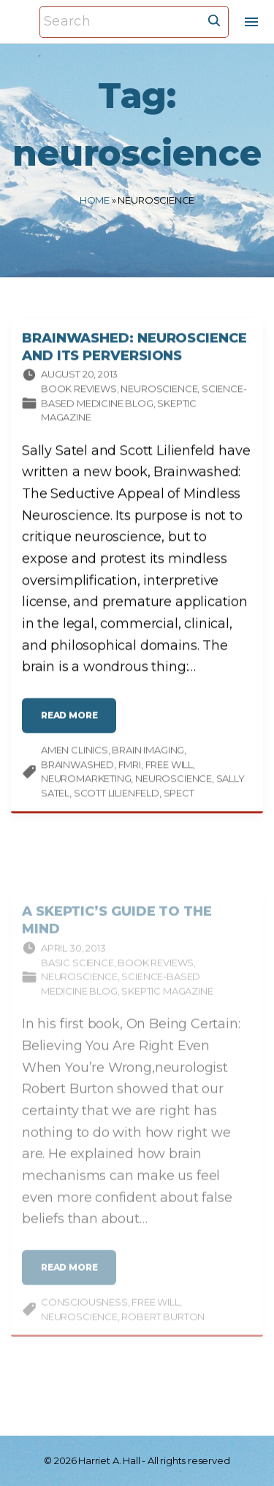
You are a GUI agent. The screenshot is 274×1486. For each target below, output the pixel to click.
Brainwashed (77, 768)
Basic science (77, 976)
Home (95, 200)
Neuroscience (159, 393)
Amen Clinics (74, 754)
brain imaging (148, 754)
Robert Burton (163, 1330)
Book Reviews (79, 393)
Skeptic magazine (167, 1005)
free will (169, 768)
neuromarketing (86, 782)
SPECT (179, 796)
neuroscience (173, 782)
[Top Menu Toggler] (251, 22)
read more (74, 725)
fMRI (129, 768)
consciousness (84, 1316)
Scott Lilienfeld (116, 796)
